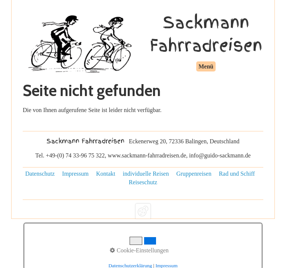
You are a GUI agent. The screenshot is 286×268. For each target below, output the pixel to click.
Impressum (75, 173)
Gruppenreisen (193, 173)
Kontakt (105, 173)
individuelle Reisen (146, 173)
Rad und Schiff (237, 173)
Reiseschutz (143, 182)
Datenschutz (40, 173)
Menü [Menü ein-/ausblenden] (205, 66)
